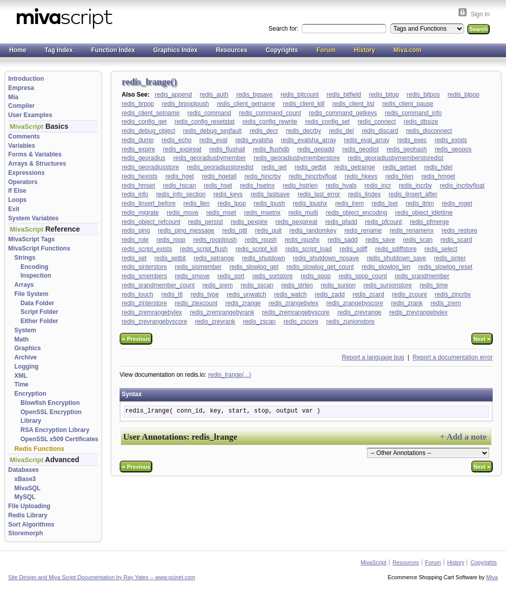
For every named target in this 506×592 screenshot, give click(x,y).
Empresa (21, 88)
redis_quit (268, 230)
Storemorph (25, 533)
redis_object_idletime (424, 212)
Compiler (21, 105)
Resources (231, 50)
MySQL (24, 496)
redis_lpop (231, 203)
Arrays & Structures (37, 163)
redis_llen (196, 203)
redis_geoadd (316, 149)
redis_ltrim (420, 203)
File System (31, 294)
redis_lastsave (270, 194)
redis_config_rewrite (269, 121)
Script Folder (39, 311)
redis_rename (363, 230)
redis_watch (290, 294)
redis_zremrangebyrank (222, 312)
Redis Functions (39, 448)
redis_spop (316, 276)
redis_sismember (198, 266)
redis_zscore (301, 321)
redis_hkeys (360, 176)
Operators (22, 182)
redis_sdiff (353, 249)
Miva (492, 577)
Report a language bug (373, 357)
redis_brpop (138, 103)
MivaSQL (27, 488)
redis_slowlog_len (386, 266)
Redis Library (28, 515)
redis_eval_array (366, 140)
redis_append (173, 94)
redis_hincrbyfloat (313, 176)
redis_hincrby (262, 176)
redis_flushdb (271, 149)
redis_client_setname (150, 113)
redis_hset (218, 185)
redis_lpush (269, 203)
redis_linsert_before (148, 203)
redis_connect (377, 121)
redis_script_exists (147, 249)
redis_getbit (310, 167)
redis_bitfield (344, 94)
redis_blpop (463, 94)
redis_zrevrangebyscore (154, 321)
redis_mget (457, 203)
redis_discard (380, 130)
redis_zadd (330, 294)
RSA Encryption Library (54, 430)
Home (17, 50)
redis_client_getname (246, 103)
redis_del (341, 130)
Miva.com (408, 50)
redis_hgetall (219, 176)
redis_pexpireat (296, 221)
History (364, 50)
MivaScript (373, 562)
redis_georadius (143, 158)
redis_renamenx (411, 230)
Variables (21, 145)
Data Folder (37, 303)
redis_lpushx (310, 203)
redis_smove (192, 276)
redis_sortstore (272, 276)
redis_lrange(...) (229, 374)
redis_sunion (338, 285)
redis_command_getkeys (343, 113)
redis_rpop (171, 239)
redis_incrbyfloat (462, 185)
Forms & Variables (35, 154)
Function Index (112, 50)
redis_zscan (259, 321)
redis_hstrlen (300, 185)
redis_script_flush (203, 249)
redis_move (182, 212)
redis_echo (177, 140)
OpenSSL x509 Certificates (59, 439)
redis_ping (136, 230)
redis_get (274, 167)
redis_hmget (438, 176)
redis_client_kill (304, 103)
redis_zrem (445, 303)
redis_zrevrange (359, 312)
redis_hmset (138, 185)
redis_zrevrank (215, 321)
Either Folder (39, 321)
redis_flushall (227, 149)
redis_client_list (353, 103)
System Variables (33, 218)
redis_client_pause (407, 103)
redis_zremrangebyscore (296, 312)
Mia (13, 97)
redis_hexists (139, 176)
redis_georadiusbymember (209, 158)
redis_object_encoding (356, 212)
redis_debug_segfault (212, 130)
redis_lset (385, 203)
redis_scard (456, 239)
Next (482, 339)
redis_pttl (234, 230)
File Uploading (29, 506)
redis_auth (214, 94)
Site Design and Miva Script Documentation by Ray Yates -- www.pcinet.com (101, 577)
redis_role (135, 239)
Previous (136, 339)
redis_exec (412, 140)
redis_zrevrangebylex (418, 312)
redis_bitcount (300, 94)
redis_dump (138, 140)
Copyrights (282, 50)
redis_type (205, 294)
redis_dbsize (421, 121)
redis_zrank (407, 303)
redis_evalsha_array (308, 140)
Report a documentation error (452, 357)
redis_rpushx (302, 239)
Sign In (480, 14)
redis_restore (459, 230)
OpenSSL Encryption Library (51, 416)
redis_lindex (364, 194)
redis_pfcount (383, 221)
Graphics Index (175, 50)
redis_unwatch (246, 294)
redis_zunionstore (350, 321)
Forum (325, 50)
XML (20, 375)
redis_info (135, 194)
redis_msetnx (262, 212)
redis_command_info (413, 113)
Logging (26, 366)
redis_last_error (318, 194)
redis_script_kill (257, 249)
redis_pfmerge (429, 221)
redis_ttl (171, 294)
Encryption (30, 393)
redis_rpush (261, 239)
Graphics (27, 348)
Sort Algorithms (31, 524)
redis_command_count (270, 113)
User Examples (30, 115)
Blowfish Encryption (50, 402)
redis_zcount (409, 294)
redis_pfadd (341, 221)
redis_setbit (170, 258)
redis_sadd (343, 239)
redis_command (209, 113)
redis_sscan (257, 285)
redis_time (434, 285)
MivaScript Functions (39, 248)
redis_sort (230, 276)
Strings (24, 257)
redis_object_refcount (151, 221)
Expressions (26, 172)
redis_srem (217, 285)
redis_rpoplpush (215, 239)
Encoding (34, 266)
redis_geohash (406, 149)
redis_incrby (415, 185)
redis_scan (417, 239)
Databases (23, 469)
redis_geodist (360, 149)
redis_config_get (144, 121)
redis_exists (450, 140)
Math (21, 339)
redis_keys (227, 194)
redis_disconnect (429, 130)
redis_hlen (399, 176)
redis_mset (221, 212)
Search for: (284, 28)
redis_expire (138, 149)
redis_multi (303, 212)
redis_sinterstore (144, 266)
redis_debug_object (148, 130)
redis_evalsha (254, 140)
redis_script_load (308, 249)
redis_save (380, 239)
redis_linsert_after (412, 194)
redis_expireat (182, 149)
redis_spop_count (362, 276)
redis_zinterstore (144, 303)
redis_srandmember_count (158, 285)
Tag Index (58, 50)
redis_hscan (179, 185)
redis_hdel (438, 167)
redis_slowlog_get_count (320, 266)
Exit (13, 209)
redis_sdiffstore (396, 249)
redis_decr (263, 130)
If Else (17, 190)
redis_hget (179, 176)
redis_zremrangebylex (152, 312)
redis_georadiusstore (150, 167)
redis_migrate (140, 212)
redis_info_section (180, 194)
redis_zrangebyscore (354, 303)
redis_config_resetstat (204, 121)
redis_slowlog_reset (445, 266)
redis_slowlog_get (254, 266)
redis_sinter (450, 258)
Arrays (24, 284)
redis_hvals (341, 185)
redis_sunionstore (387, 285)
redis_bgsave (254, 94)
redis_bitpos (423, 94)
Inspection (35, 275)
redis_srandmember (422, 276)
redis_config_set (327, 121)
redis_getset (399, 167)
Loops (17, 199)
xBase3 (25, 479)
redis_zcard (368, 294)
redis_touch (137, 294)
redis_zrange (243, 303)
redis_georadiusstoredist (220, 167)
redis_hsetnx (257, 185)
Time (21, 384)
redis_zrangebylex (293, 303)
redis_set (134, 258)
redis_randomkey (312, 230)
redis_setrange (214, 258)
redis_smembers (144, 276)
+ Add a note (463, 437)
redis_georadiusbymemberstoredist (395, 158)
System (25, 330)
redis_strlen (297, 285)
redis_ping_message (186, 230)
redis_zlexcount (196, 303)
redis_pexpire (249, 221)
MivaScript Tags (31, 239)
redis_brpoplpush (185, 103)
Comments (24, 136)
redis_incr (377, 185)
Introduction (26, 78)
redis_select (441, 249)
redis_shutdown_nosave (326, 258)
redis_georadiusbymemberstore (297, 158)
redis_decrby (303, 130)
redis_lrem (349, 203)
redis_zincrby (452, 294)
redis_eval (213, 140)
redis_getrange (354, 167)
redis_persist (205, 221)
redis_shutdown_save (396, 258)
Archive (25, 357)
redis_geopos (452, 149)
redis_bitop (384, 94)
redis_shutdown (263, 258)
